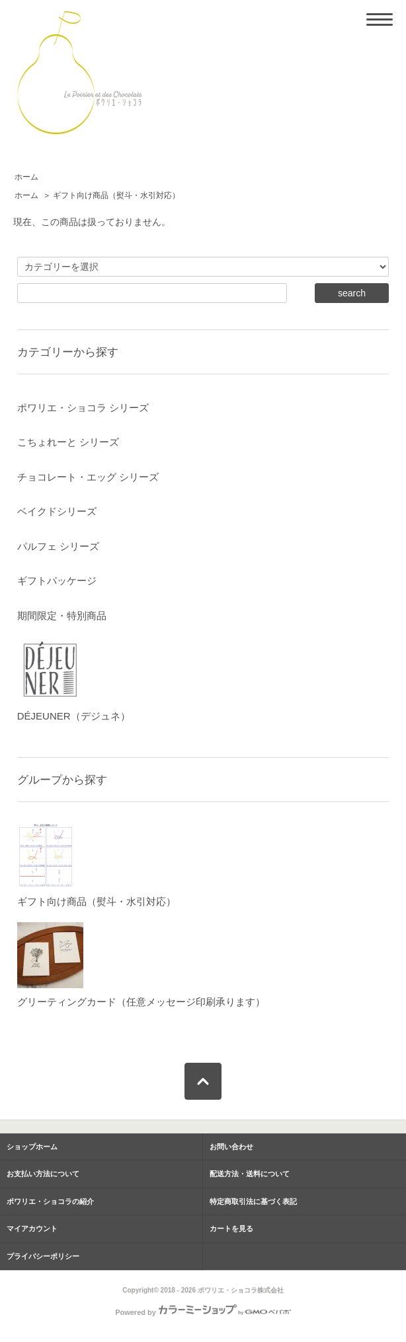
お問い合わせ (231, 1147)
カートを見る (231, 1228)
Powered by (203, 1312)
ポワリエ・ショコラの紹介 (50, 1201)
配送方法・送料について (250, 1174)
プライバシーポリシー (43, 1256)
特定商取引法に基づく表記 (253, 1201)
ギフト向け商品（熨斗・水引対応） (116, 195)
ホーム (26, 177)
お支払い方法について (43, 1174)
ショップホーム (32, 1147)
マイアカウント (32, 1228)
